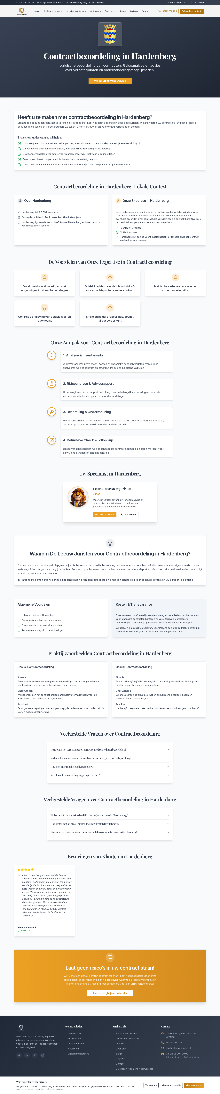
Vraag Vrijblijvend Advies (110, 80)
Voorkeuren (151, 1085)
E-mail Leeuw (104, 514)
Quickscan (95, 11)
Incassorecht (73, 1038)
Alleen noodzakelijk (171, 1085)
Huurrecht (72, 1048)
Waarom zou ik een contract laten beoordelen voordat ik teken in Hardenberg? (110, 832)
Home (37, 11)
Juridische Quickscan (126, 1038)
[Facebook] (19, 1055)
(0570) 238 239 (26, 2)
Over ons (110, 11)
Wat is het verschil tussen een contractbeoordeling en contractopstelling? (110, 758)
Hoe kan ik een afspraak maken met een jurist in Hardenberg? (110, 824)
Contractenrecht (75, 1043)
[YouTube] (35, 1055)
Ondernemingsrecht (77, 1053)
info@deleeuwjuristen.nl (51, 2)
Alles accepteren (193, 1085)
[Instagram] (42, 1055)
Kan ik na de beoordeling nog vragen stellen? (110, 775)
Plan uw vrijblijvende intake (110, 993)
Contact (146, 11)
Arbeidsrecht (73, 1033)
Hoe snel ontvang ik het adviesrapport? (110, 766)
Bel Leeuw (128, 514)
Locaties (119, 1043)
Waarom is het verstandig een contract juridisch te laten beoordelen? (110, 749)
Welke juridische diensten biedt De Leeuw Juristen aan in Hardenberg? (110, 815)
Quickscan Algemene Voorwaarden (133, 1068)
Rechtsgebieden (52, 11)
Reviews (134, 11)
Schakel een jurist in (76, 11)
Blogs (123, 11)
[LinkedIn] (27, 1055)
